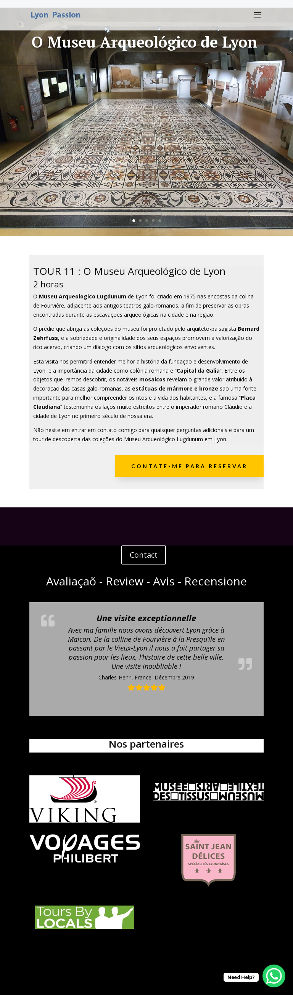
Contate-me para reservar (189, 466)
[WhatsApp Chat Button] (273, 976)
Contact (144, 555)
